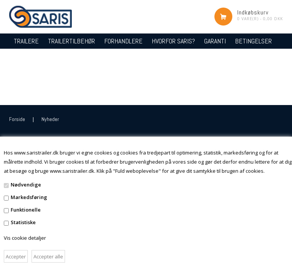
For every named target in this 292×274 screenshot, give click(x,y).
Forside (17, 119)
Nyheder (50, 119)
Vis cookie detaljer (25, 237)
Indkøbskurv (252, 12)
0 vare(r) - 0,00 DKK (260, 18)
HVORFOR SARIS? (173, 41)
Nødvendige (26, 184)
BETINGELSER (253, 41)
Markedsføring (29, 197)
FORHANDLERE (123, 41)
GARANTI (215, 41)
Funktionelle (26, 209)
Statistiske (23, 222)
